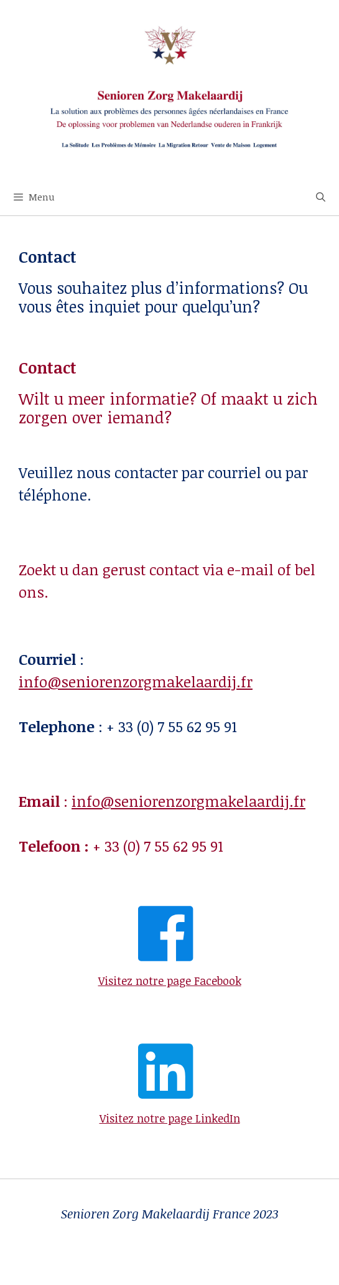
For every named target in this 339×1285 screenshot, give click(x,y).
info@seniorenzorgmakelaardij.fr (136, 681)
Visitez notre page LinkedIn (170, 1118)
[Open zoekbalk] (320, 196)
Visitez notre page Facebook (169, 980)
